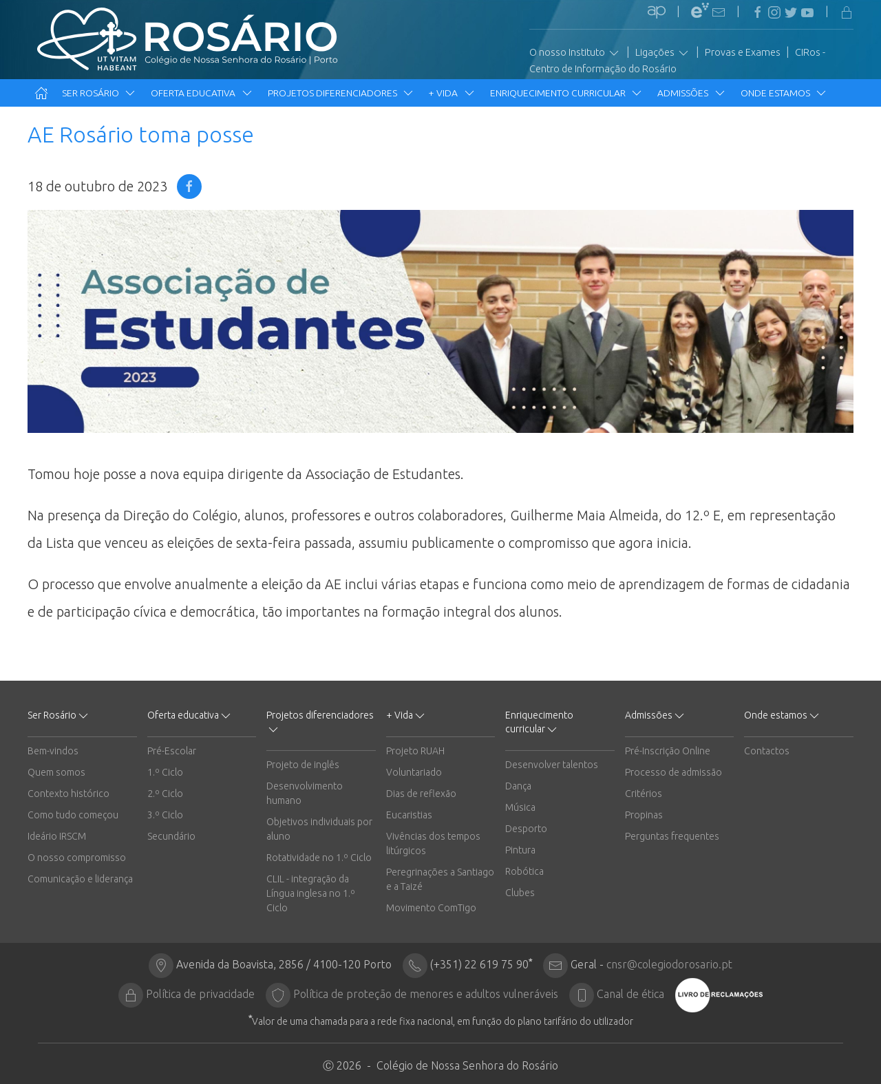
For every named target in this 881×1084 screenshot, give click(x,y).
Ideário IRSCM (57, 836)
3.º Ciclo (165, 814)
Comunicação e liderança (80, 878)
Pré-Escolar (171, 750)
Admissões (691, 93)
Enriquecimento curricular (567, 93)
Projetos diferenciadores (341, 93)
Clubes (520, 892)
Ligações (662, 53)
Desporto (526, 828)
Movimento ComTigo (431, 907)
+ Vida (452, 93)
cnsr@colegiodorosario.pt (669, 964)
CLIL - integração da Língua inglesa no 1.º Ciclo (310, 893)
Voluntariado (414, 772)
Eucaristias (409, 814)
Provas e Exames (743, 52)
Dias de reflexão (421, 793)
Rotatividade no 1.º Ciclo (319, 857)
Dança (518, 785)
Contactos (766, 750)
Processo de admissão (673, 772)
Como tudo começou (73, 814)
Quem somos (56, 772)
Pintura (520, 849)
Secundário (171, 836)
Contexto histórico (68, 793)
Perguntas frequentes (672, 836)
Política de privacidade (200, 994)
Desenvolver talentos (551, 764)
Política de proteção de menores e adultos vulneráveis (425, 994)
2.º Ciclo (165, 793)
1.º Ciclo (165, 772)
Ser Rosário (99, 93)
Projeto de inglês (302, 764)
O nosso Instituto (575, 53)
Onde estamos (784, 93)
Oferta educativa (202, 93)
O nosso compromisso (77, 857)
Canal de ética (630, 994)
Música (520, 807)
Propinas (644, 814)
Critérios (643, 793)
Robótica (524, 871)
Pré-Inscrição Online (667, 750)
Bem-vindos (53, 750)
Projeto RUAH (415, 750)
